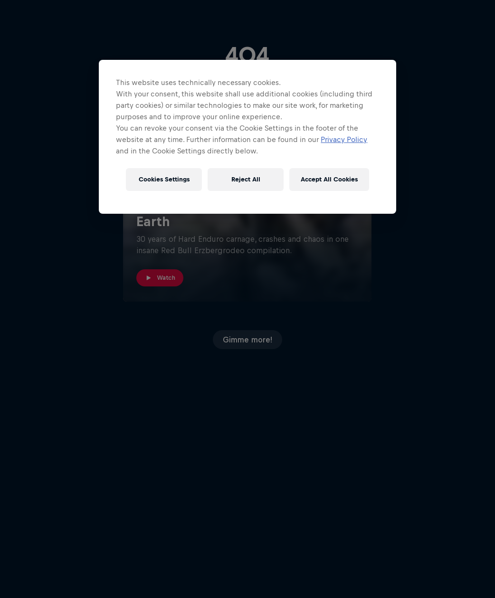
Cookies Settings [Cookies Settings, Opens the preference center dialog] (164, 179)
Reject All (245, 179)
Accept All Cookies (329, 179)
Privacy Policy (344, 139)
